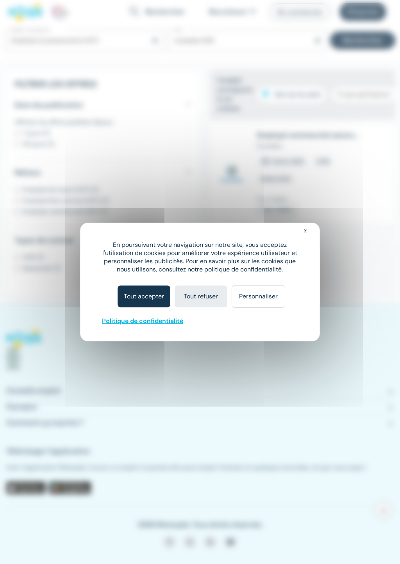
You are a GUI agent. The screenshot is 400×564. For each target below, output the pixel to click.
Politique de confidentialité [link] (142, 321)
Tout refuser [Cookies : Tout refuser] (201, 296)
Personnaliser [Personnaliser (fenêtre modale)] (258, 296)
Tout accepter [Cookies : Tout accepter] (144, 296)
